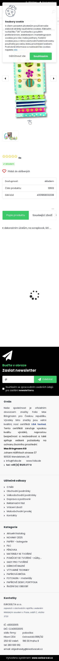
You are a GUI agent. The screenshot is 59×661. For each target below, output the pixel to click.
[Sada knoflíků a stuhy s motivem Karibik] (29, 78)
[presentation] (5, 78)
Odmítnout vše (17, 56)
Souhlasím (41, 56)
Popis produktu (15, 215)
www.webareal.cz (42, 657)
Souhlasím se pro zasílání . (29, 388)
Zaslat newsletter (19, 370)
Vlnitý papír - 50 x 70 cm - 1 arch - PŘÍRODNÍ (25, 290)
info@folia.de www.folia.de (23, 460)
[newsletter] (45, 379)
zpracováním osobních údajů (37, 387)
